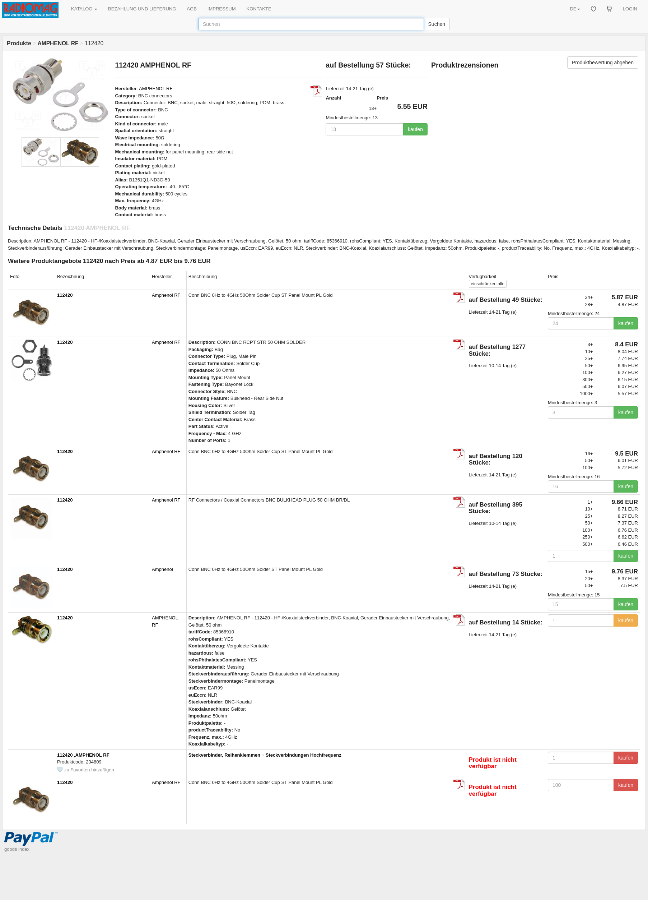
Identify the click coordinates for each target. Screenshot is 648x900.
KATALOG (84, 8)
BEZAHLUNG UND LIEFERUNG (142, 8)
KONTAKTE (259, 8)
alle (487, 283)
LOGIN (630, 8)
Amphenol (162, 569)
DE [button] (575, 8)
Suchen (436, 24)
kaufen (415, 129)
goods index (16, 849)
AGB (191, 8)
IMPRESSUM (222, 8)
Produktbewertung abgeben (603, 62)
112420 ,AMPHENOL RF (83, 755)
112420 (65, 295)
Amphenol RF (166, 295)
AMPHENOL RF (155, 88)
